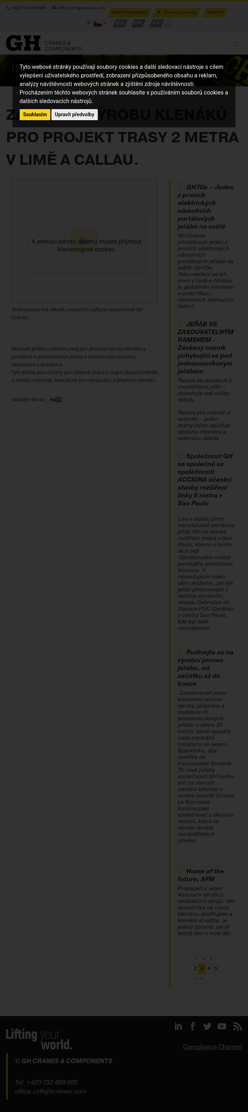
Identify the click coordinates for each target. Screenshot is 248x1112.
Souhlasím (35, 114)
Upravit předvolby (74, 114)
